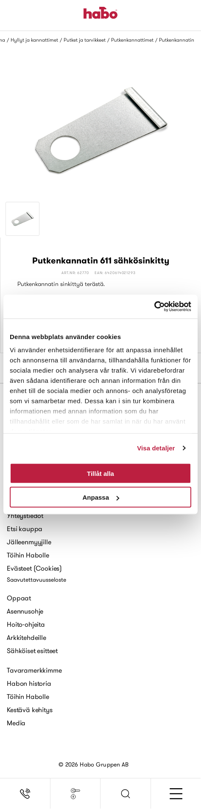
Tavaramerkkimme (34, 670)
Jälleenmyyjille (29, 541)
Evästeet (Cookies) (34, 568)
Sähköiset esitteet (32, 650)
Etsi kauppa (24, 528)
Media (16, 722)
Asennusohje (25, 611)
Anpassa (100, 497)
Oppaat (19, 598)
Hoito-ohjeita (26, 624)
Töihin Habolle (28, 555)
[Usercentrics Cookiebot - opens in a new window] (154, 306)
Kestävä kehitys (30, 709)
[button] (125, 793)
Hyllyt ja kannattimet (34, 40)
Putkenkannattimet (132, 40)
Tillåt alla (100, 473)
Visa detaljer (156, 448)
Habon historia (29, 683)
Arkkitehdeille (26, 637)
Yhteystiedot (25, 515)
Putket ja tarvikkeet (85, 40)
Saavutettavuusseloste (36, 579)
